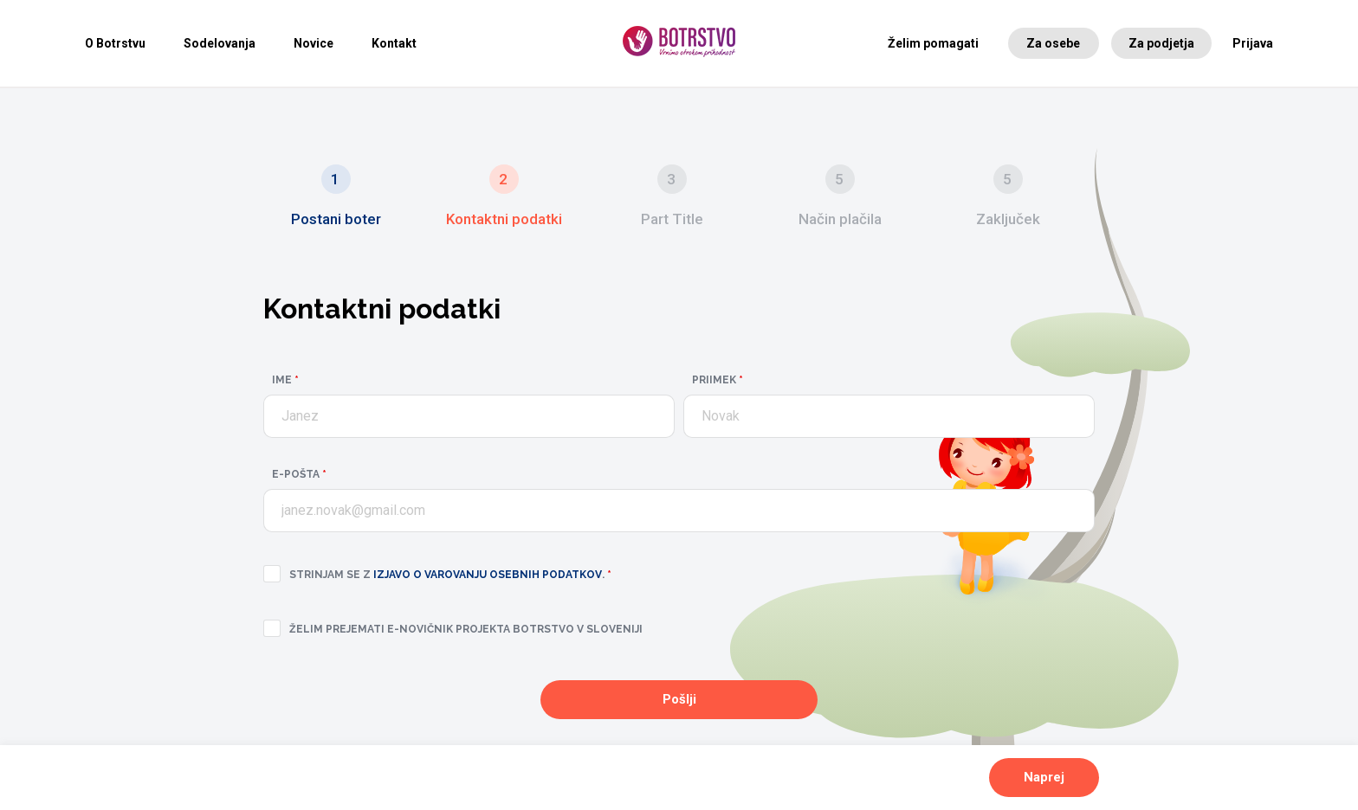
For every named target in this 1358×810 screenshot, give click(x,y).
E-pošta (299, 474)
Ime (285, 380)
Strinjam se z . (450, 575)
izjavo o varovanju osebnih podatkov (487, 575)
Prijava (1252, 43)
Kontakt (394, 43)
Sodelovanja (219, 43)
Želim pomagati (933, 43)
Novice (313, 43)
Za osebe (1053, 43)
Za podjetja (1161, 43)
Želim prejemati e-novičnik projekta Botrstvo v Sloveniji (466, 629)
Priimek (717, 380)
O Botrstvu (115, 43)
